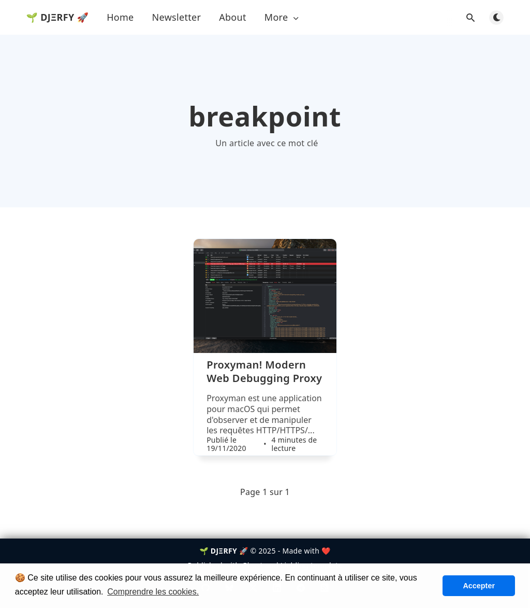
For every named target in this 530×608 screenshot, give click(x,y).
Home (120, 17)
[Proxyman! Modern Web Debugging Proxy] (265, 407)
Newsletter (176, 17)
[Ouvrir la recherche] (470, 17)
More (282, 17)
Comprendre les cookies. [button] (153, 591)
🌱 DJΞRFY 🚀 (57, 17)
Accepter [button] (479, 586)
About (232, 17)
